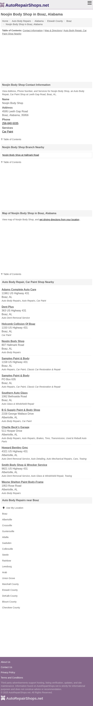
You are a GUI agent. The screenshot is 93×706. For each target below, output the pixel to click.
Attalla (5, 537)
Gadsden (6, 543)
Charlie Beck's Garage (15, 427)
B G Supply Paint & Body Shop (21, 410)
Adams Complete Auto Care (19, 289)
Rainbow (6, 560)
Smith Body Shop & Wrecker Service (24, 464)
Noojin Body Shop (13, 341)
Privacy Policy (8, 672)
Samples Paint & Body (15, 358)
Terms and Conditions (12, 677)
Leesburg (7, 566)
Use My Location (12, 508)
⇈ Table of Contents (11, 139)
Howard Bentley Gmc (15, 447)
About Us (5, 662)
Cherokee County (11, 607)
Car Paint (7, 131)
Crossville (7, 525)
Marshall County (10, 584)
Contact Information (33, 30)
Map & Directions (53, 30)
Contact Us (6, 667)
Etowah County (10, 590)
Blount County (9, 601)
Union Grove (8, 578)
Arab (4, 572)
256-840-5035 (10, 123)
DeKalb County (10, 596)
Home (5, 21)
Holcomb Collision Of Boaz (18, 324)
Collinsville (7, 549)
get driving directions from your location (59, 219)
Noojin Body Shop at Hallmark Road (20, 155)
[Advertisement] (46, 57)
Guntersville (8, 531)
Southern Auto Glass (15, 392)
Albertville (7, 519)
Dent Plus (8, 306)
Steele (5, 554)
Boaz (4, 513)
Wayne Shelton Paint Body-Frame (22, 482)
